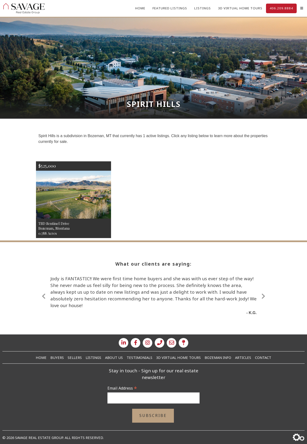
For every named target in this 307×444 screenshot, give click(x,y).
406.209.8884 (281, 8)
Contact (263, 357)
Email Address (122, 388)
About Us (114, 357)
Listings (202, 8)
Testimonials (139, 357)
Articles (243, 357)
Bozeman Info (218, 357)
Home (140, 8)
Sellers (75, 357)
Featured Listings (170, 8)
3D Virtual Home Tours (240, 8)
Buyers (57, 357)
